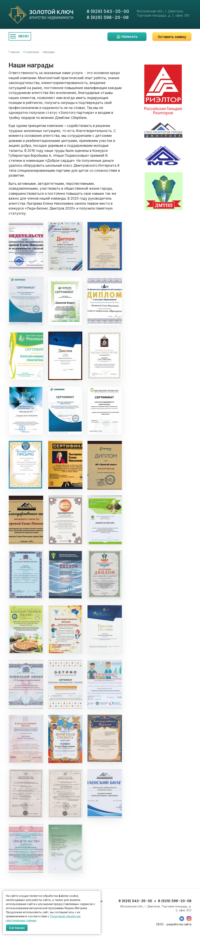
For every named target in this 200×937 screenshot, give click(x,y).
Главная (14, 52)
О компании (31, 52)
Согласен (17, 928)
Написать (129, 37)
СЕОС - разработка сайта (173, 924)
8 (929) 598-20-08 (108, 17)
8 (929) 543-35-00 (108, 11)
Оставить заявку (172, 37)
